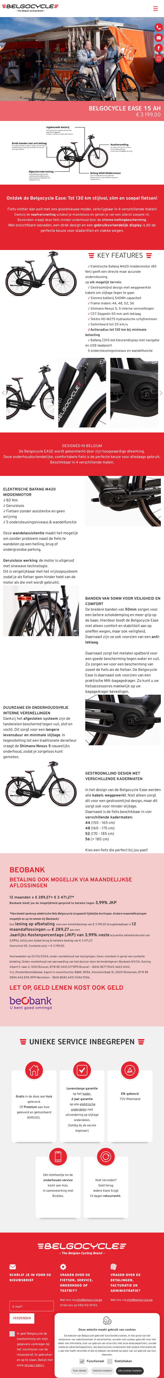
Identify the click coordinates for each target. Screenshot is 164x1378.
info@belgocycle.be (159, 38)
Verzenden (22, 1318)
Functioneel (95, 1357)
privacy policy (34, 1365)
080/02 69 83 (159, 28)
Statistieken (123, 1357)
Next (160, 393)
